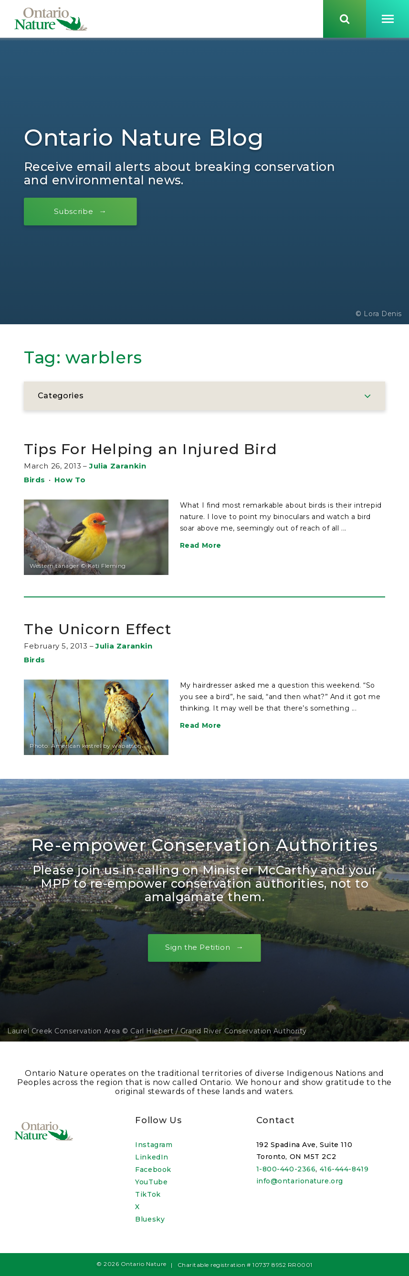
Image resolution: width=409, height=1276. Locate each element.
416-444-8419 (344, 1169)
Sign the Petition (197, 950)
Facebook (153, 1169)
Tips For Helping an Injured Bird (170, 451)
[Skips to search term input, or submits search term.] (344, 20)
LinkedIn (151, 1157)
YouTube (151, 1182)
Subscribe (78, 214)
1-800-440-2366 (286, 1169)
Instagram (153, 1144)
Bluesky (150, 1219)
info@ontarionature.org (299, 1181)
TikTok (147, 1194)
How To (70, 483)
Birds (34, 483)
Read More (200, 548)
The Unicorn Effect (109, 631)
